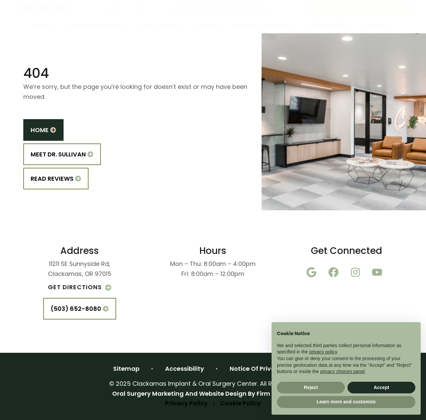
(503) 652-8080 (43, 8)
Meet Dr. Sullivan (62, 155)
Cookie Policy (240, 403)
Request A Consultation (361, 8)
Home (43, 130)
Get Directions (79, 288)
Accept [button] (381, 387)
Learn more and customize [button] (346, 401)
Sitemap (126, 369)
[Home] (220, 8)
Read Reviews (56, 179)
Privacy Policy (186, 403)
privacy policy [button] (323, 351)
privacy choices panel (342, 371)
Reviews (209, 26)
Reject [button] (311, 387)
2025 (213, 394)
